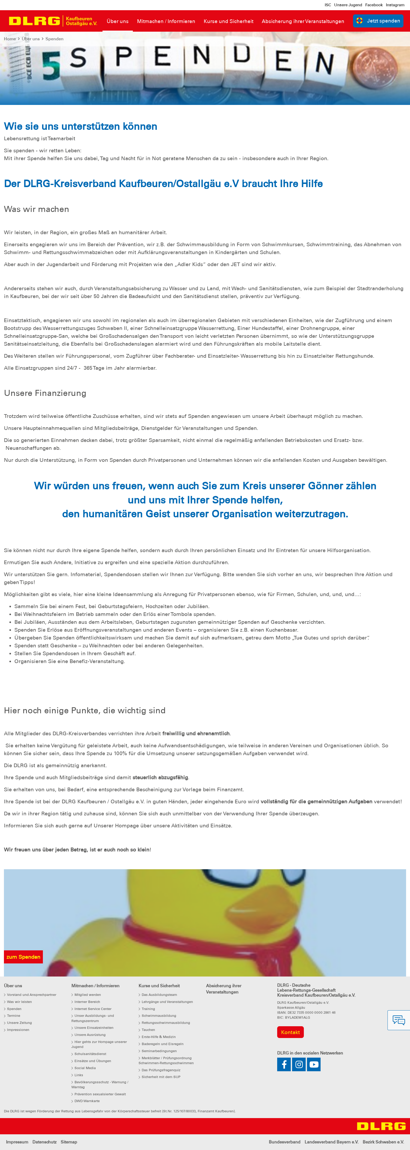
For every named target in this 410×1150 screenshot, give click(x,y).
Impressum (17, 1142)
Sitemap (69, 1142)
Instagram (395, 5)
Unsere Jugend (348, 5)
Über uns (31, 38)
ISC (328, 5)
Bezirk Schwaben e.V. (383, 1142)
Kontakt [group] (290, 1032)
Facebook (374, 5)
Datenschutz (44, 1142)
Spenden (54, 38)
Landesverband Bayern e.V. (331, 1142)
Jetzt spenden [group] (378, 20)
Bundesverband (284, 1142)
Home (10, 38)
